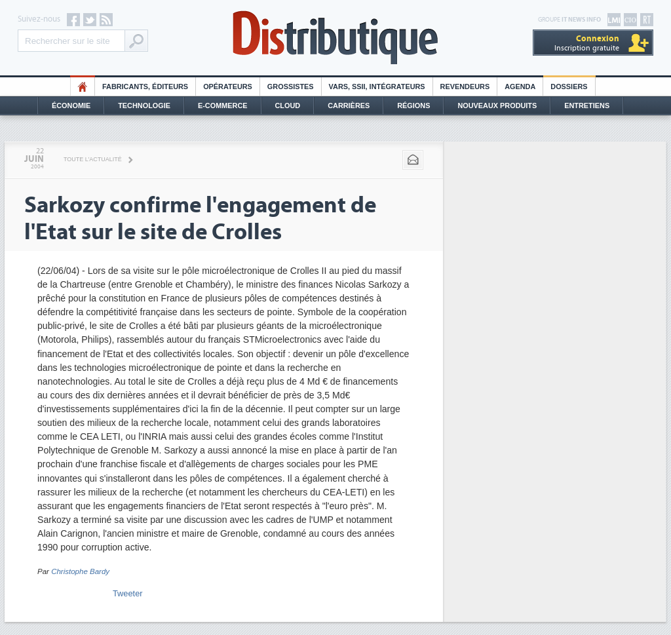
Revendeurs (465, 86)
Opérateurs (227, 86)
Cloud (288, 105)
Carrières (349, 105)
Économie (71, 105)
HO (82, 86)
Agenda (520, 86)
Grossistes (290, 86)
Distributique (335, 38)
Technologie (144, 105)
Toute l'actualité (93, 159)
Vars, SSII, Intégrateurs (377, 86)
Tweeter (128, 593)
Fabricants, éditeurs (145, 86)
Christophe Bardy (80, 571)
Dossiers (568, 86)
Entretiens (586, 105)
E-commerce (223, 105)
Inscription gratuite (586, 42)
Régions (413, 105)
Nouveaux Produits (497, 105)
